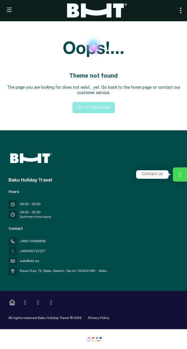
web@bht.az (29, 261)
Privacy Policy (98, 318)
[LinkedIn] (51, 303)
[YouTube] (38, 303)
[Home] (12, 303)
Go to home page (93, 108)
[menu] (180, 10)
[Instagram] (25, 303)
